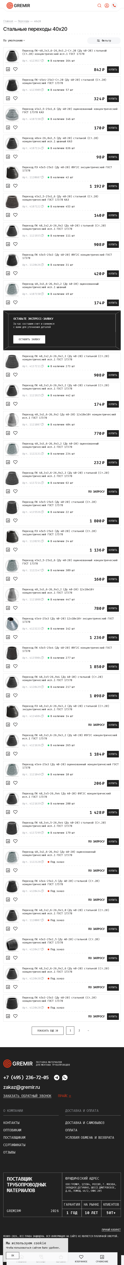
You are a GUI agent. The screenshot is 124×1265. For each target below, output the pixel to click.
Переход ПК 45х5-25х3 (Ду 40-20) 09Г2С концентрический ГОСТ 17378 (67, 256)
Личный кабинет (111, 1229)
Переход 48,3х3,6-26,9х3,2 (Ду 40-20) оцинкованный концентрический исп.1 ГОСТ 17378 (60, 445)
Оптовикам (12, 1130)
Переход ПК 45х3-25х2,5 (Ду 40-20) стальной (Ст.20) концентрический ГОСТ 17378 (61, 941)
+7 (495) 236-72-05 (25, 1077)
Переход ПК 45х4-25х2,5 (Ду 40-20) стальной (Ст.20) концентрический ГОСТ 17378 (61, 882)
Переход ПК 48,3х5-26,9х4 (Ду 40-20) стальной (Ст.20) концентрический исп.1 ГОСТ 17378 (62, 678)
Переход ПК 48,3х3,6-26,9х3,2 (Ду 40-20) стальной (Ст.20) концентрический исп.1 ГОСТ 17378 (65, 387)
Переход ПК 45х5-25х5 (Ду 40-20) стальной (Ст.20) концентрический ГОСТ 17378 (59, 503)
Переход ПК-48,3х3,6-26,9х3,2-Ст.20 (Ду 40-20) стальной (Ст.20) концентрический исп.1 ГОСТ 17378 (64, 52)
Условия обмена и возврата (89, 1137)
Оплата (71, 1130)
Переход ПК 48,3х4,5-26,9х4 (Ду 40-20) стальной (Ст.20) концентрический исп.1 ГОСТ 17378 (64, 824)
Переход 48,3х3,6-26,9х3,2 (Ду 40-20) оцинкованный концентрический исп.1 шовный (60, 285)
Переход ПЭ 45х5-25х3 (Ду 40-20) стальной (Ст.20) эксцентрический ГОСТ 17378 (59, 533)
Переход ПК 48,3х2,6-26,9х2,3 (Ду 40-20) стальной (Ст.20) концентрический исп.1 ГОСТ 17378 (65, 358)
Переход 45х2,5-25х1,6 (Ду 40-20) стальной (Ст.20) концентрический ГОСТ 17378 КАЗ (60, 198)
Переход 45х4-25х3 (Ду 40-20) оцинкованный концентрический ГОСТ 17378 (70, 766)
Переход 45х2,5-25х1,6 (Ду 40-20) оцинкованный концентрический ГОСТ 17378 (70, 562)
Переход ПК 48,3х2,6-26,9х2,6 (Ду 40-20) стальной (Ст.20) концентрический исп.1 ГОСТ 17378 (65, 970)
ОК (12, 1255)
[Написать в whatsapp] (65, 1077)
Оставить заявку (29, 339)
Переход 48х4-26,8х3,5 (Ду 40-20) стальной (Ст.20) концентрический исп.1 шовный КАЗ (60, 140)
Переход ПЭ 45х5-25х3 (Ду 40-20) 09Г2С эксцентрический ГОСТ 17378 (67, 169)
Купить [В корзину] (113, 69)
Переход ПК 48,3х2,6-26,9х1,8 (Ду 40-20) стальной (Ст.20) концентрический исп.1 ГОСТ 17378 (65, 912)
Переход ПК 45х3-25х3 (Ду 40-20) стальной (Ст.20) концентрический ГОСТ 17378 (59, 999)
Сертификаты (14, 1145)
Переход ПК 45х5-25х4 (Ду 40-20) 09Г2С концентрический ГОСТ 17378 (67, 649)
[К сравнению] (8, 69)
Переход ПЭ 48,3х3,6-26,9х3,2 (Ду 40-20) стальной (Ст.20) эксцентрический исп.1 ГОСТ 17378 (65, 707)
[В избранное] (15, 69)
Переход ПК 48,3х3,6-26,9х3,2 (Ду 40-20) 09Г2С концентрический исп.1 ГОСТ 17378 (69, 737)
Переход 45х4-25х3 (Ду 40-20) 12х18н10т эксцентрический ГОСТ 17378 (68, 620)
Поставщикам (14, 1137)
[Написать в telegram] (56, 1077)
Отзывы (9, 1152)
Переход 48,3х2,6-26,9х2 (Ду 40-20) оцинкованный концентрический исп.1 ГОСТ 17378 (59, 853)
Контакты (11, 1123)
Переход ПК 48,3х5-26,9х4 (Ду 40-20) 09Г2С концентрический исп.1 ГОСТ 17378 (66, 795)
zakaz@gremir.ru (21, 1087)
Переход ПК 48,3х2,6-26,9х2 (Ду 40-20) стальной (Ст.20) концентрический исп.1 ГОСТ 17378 (64, 227)
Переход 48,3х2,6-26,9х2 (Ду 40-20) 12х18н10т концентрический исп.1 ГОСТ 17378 (69, 416)
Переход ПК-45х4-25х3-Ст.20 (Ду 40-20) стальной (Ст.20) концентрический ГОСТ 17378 (64, 81)
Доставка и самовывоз (85, 1123)
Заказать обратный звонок (27, 1096)
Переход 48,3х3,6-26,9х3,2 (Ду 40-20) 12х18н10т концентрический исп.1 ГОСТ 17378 (58, 591)
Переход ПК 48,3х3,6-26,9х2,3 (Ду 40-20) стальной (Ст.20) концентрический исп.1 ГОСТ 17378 (65, 474)
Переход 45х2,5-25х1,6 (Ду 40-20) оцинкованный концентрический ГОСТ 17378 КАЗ (70, 110)
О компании (13, 1111)
